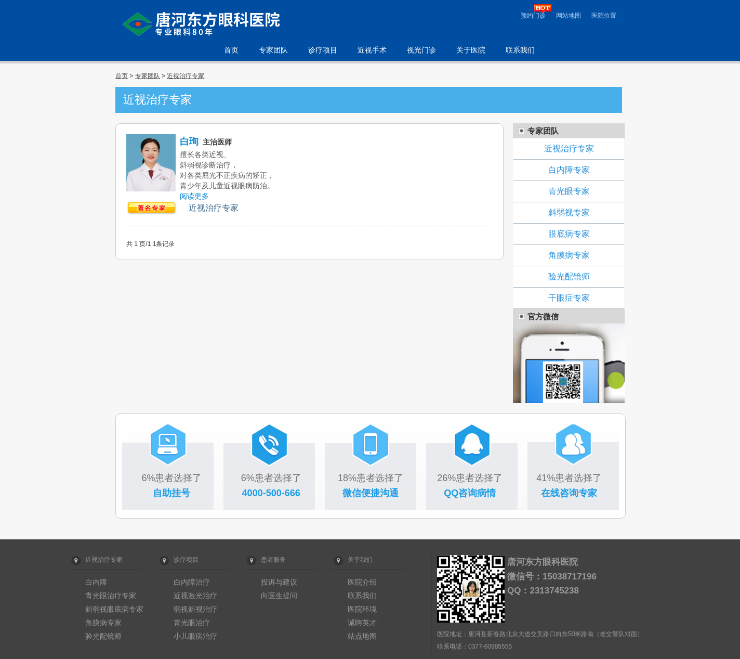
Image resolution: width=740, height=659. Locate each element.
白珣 (189, 141)
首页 (231, 50)
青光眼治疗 (192, 622)
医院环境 (362, 609)
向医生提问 (279, 595)
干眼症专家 (569, 297)
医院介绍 (362, 582)
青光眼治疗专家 (110, 595)
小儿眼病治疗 (195, 636)
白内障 (96, 582)
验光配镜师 (569, 276)
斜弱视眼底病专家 (114, 609)
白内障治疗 (192, 582)
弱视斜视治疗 (195, 609)
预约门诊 (533, 15)
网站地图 (568, 15)
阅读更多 (194, 196)
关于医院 (470, 50)
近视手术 (372, 50)
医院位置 (603, 15)
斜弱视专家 (569, 212)
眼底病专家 (569, 233)
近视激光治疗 (195, 595)
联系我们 (520, 50)
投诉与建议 (279, 582)
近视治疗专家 (185, 76)
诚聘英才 (362, 622)
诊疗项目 (322, 50)
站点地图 (362, 636)
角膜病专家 (569, 255)
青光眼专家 (569, 191)
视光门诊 (421, 50)
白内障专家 (569, 169)
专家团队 (273, 50)
